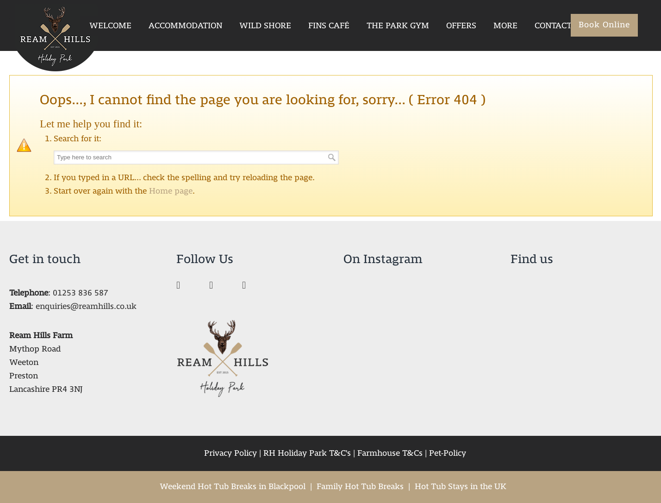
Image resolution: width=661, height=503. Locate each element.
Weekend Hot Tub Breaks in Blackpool (233, 486)
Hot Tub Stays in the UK (460, 486)
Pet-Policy (447, 453)
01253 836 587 (80, 293)
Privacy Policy (230, 453)
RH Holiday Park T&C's (307, 453)
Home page (171, 191)
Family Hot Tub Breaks (360, 486)
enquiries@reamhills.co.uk (86, 306)
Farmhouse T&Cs (390, 453)
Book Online (604, 24)
